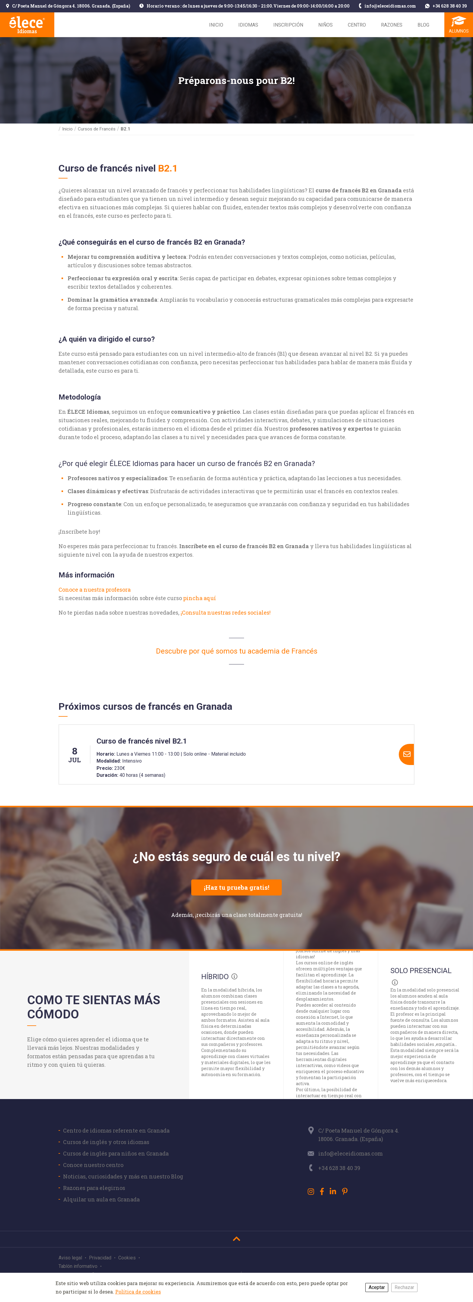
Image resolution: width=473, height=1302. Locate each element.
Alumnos (459, 31)
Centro (357, 25)
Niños (325, 25)
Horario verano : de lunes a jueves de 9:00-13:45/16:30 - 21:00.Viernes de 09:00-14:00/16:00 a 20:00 (244, 6)
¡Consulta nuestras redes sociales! (226, 612)
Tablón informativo (78, 1266)
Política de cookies (138, 1291)
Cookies (127, 1258)
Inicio (216, 25)
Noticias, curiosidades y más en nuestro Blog (123, 1176)
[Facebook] (322, 1191)
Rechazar (404, 1287)
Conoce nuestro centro (93, 1165)
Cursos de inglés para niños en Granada (116, 1153)
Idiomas (248, 25)
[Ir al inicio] (236, 1239)
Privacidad (100, 1258)
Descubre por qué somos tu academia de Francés (236, 651)
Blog (423, 25)
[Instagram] (311, 1191)
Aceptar (377, 1287)
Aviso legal (70, 1258)
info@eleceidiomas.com (387, 6)
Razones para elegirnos (94, 1187)
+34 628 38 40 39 (446, 6)
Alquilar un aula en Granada (101, 1199)
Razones (391, 25)
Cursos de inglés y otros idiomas (106, 1142)
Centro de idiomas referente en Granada (116, 1130)
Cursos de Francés (97, 129)
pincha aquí (199, 598)
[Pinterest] (345, 1191)
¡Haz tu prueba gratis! (236, 887)
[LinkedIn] (333, 1191)
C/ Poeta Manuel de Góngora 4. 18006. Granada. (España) (68, 7)
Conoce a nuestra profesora (95, 589)
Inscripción (288, 25)
